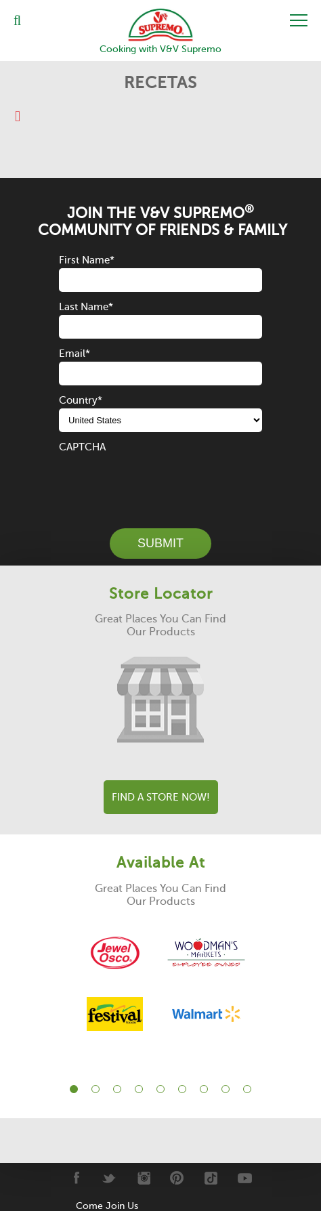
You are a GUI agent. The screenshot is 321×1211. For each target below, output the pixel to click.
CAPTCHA (82, 447)
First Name (86, 260)
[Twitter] (109, 1178)
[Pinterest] (177, 1178)
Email (74, 353)
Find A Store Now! (161, 797)
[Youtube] (245, 1178)
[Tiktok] (211, 1178)
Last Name (86, 306)
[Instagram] (143, 1178)
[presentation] (162, 481)
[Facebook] (75, 1178)
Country (80, 400)
